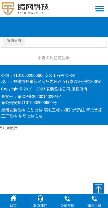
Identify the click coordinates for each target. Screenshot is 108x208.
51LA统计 (9, 128)
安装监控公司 (58, 89)
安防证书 (14, 40)
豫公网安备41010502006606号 (29, 102)
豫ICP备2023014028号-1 (39, 96)
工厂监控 (9, 116)
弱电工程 (52, 110)
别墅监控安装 (30, 116)
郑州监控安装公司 (38, 23)
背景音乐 (94, 110)
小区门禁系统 (73, 110)
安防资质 (63, 23)
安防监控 (34, 110)
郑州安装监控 (13, 110)
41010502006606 (29, 75)
